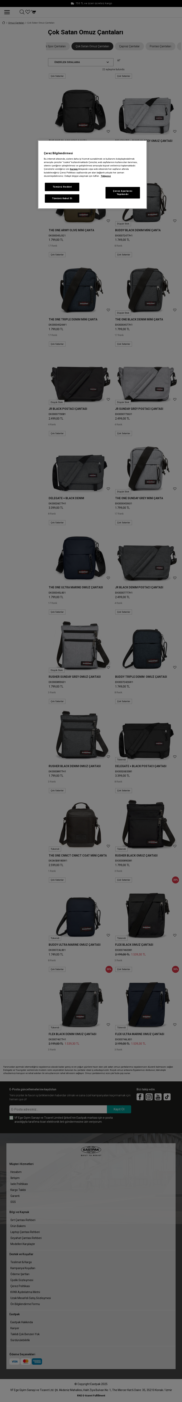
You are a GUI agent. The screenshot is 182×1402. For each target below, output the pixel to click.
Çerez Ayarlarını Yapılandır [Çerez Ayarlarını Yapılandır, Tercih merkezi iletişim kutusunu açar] (122, 193)
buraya (74, 169)
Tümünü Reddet (62, 186)
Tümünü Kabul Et (62, 198)
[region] (92, 174)
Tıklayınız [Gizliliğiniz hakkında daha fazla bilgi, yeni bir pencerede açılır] (106, 176)
